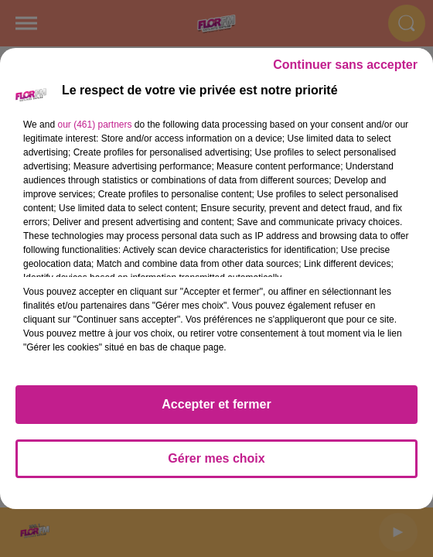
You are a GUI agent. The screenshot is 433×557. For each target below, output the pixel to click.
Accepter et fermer (216, 404)
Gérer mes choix (216, 458)
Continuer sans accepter (345, 64)
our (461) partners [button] (94, 124)
